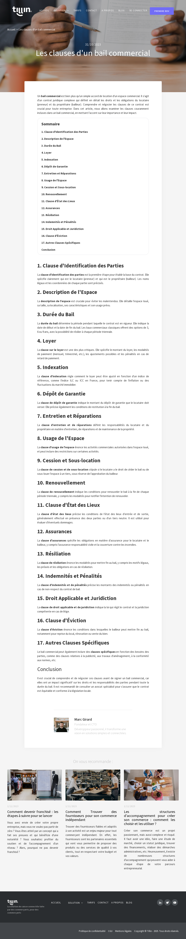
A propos (108, 10)
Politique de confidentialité (92, 931)
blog (121, 10)
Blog (129, 902)
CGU (110, 931)
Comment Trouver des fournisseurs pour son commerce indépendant (91, 816)
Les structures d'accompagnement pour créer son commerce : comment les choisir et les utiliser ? (149, 818)
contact (91, 10)
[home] (22, 11)
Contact (103, 902)
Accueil (44, 10)
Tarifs (77, 10)
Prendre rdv (161, 11)
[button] (61, 10)
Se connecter (138, 10)
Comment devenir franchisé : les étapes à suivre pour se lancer (32, 814)
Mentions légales (123, 931)
